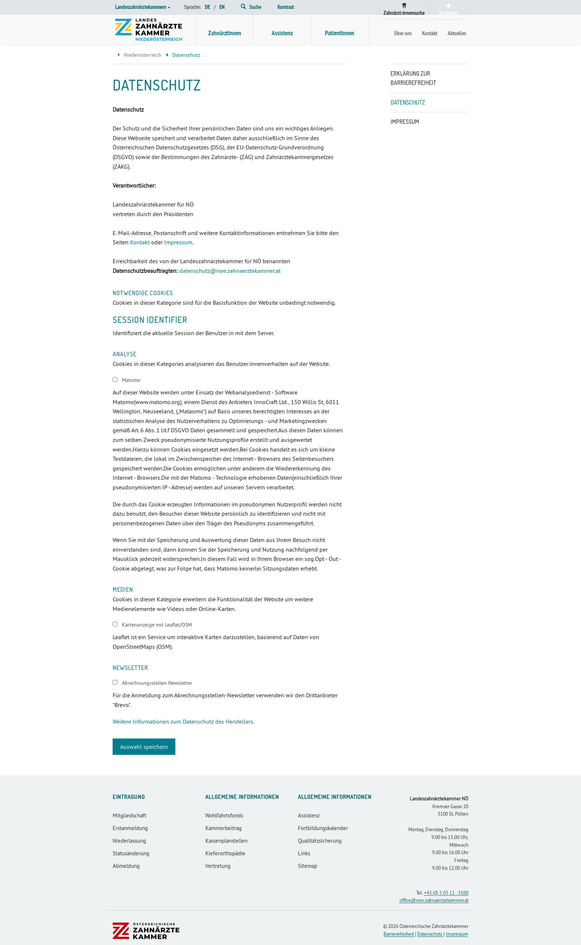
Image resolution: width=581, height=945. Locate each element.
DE (207, 6)
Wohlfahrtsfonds (224, 815)
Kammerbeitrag (223, 828)
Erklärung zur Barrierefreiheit (413, 78)
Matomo (131, 380)
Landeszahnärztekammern (142, 6)
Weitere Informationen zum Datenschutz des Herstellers (183, 721)
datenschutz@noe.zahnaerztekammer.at (229, 270)
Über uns (403, 33)
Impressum (178, 242)
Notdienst (448, 9)
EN (222, 6)
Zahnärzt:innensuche (404, 9)
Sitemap (307, 865)
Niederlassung (129, 840)
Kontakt (429, 33)
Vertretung (217, 865)
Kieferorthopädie (225, 853)
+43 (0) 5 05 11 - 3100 (446, 893)
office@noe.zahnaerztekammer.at (433, 900)
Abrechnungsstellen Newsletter (157, 683)
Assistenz (282, 33)
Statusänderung (131, 853)
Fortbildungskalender (323, 828)
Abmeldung (126, 865)
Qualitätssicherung (320, 840)
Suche (251, 6)
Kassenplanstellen (226, 840)
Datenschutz (408, 102)
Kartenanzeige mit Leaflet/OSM (157, 624)
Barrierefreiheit (399, 934)
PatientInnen (339, 33)
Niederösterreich (138, 55)
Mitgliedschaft (129, 815)
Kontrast (286, 6)
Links (304, 853)
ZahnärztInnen (224, 33)
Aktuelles (457, 33)
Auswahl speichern (144, 746)
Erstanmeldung (130, 828)
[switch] (115, 379)
